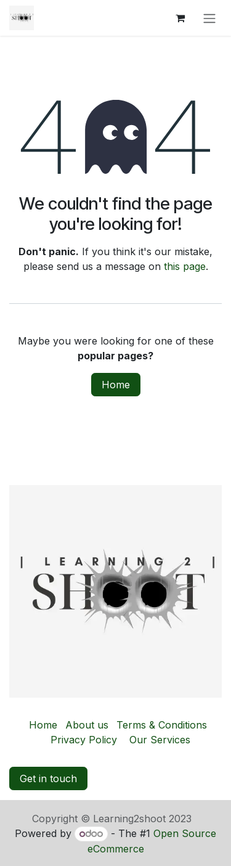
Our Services (159, 739)
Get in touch (48, 778)
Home (116, 384)
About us (86, 725)
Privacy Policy (84, 739)
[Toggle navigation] (209, 18)
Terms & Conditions (161, 725)
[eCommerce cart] (180, 18)
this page (185, 266)
